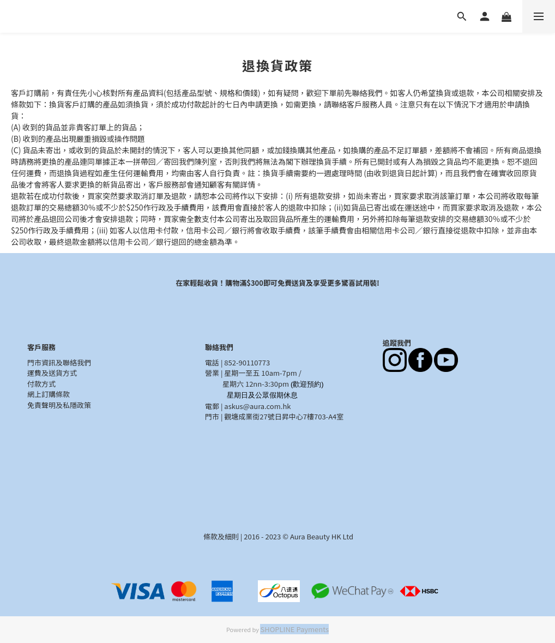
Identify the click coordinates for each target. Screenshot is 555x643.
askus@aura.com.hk (257, 406)
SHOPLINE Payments (294, 629)
